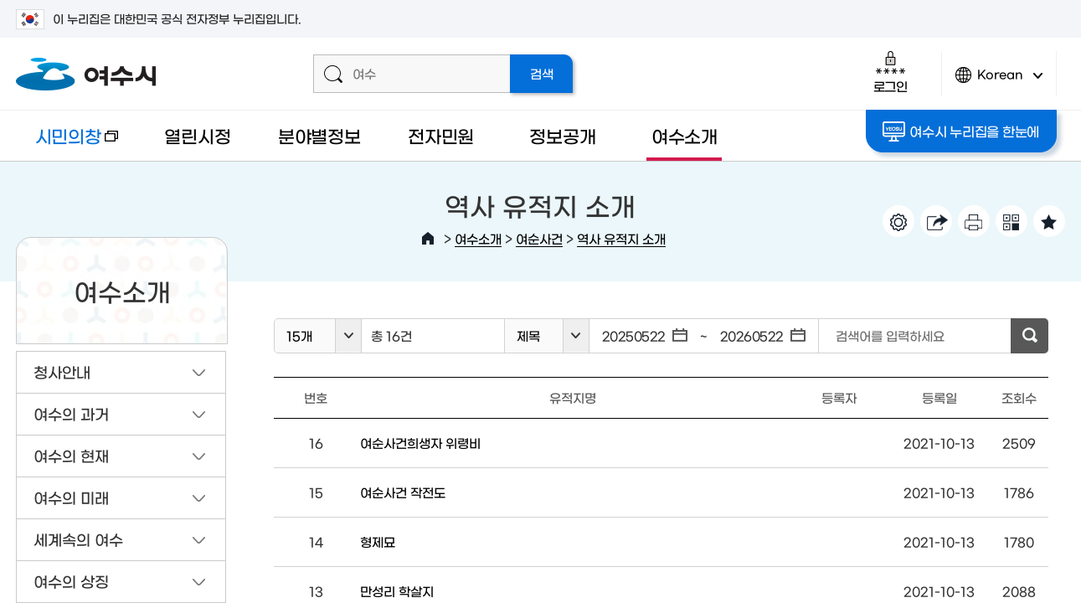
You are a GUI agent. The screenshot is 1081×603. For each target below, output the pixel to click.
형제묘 (377, 541)
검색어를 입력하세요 (890, 335)
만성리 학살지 (397, 591)
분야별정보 (319, 135)
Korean (998, 81)
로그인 (890, 71)
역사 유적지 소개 (621, 238)
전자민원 (441, 135)
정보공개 (562, 135)
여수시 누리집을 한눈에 (961, 131)
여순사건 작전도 (402, 492)
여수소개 (684, 135)
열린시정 (197, 135)
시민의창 (66, 143)
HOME (427, 238)
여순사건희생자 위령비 (420, 442)
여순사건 (539, 238)
